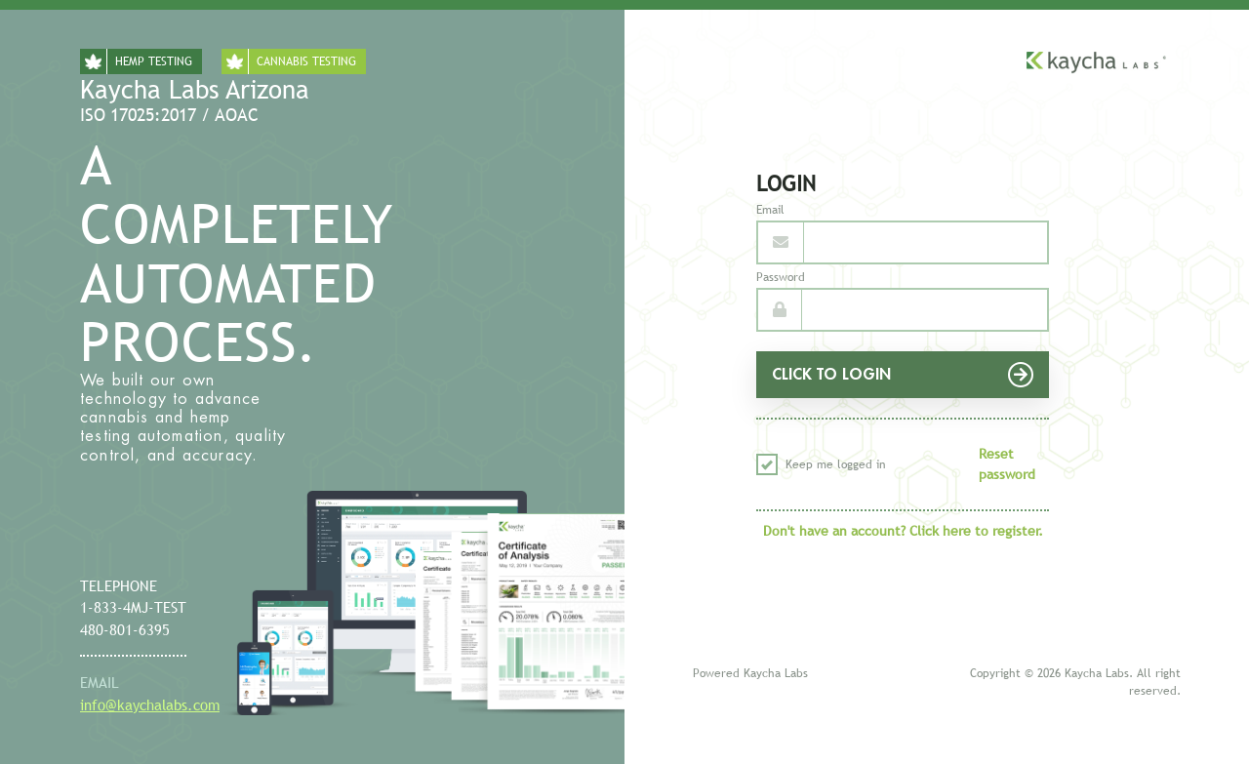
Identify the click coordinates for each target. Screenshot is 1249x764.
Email (770, 210)
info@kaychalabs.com (150, 704)
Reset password (1007, 464)
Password (780, 277)
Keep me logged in (821, 464)
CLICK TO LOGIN (902, 374)
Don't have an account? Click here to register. (903, 531)
